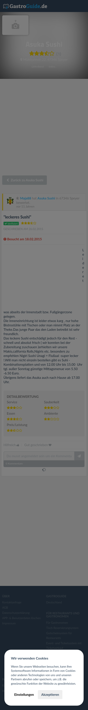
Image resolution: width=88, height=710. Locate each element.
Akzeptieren (50, 694)
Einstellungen (24, 694)
